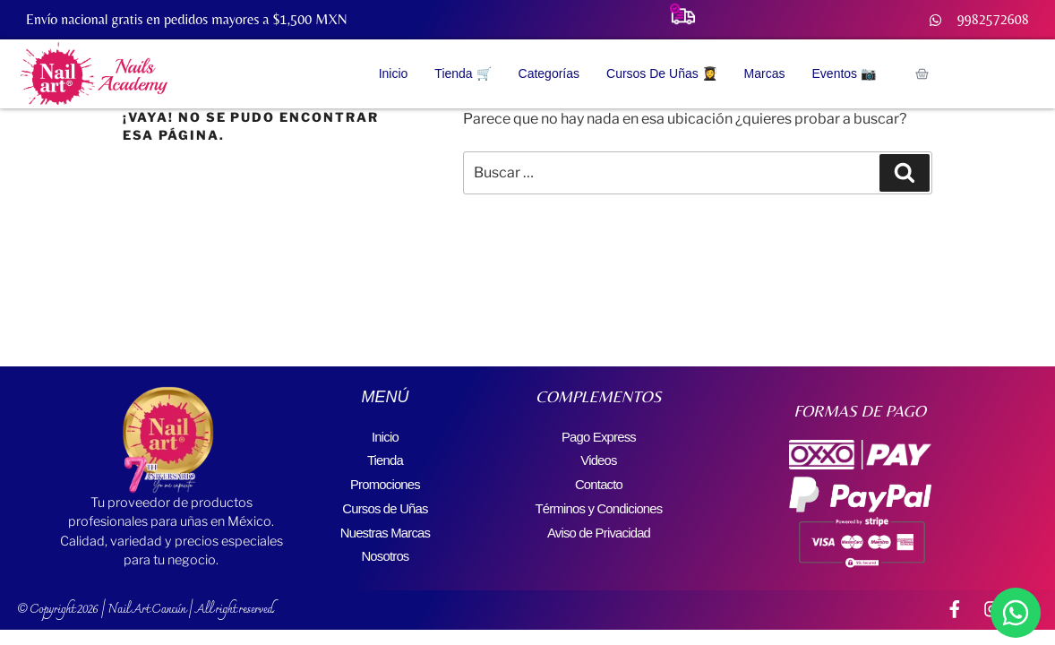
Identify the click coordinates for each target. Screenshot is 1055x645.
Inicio (393, 73)
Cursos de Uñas (385, 500)
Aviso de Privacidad (599, 521)
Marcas (764, 73)
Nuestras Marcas (384, 521)
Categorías (549, 73)
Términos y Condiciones (598, 500)
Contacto (599, 478)
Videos (599, 457)
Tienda (385, 457)
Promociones (385, 478)
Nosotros (385, 543)
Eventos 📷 (844, 73)
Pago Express (598, 435)
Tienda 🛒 (462, 73)
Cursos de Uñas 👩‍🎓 (661, 73)
